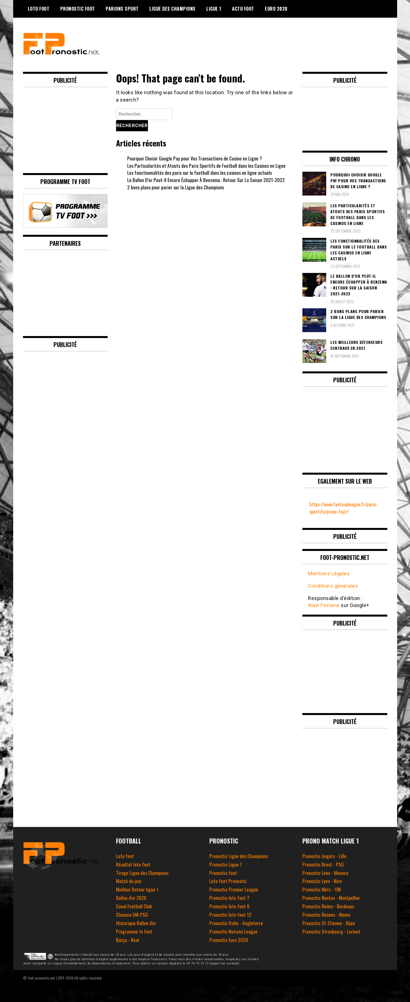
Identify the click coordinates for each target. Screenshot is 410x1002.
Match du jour (129, 880)
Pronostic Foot (77, 8)
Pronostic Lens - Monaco (325, 872)
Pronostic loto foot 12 (230, 914)
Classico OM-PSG (132, 914)
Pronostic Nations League (233, 931)
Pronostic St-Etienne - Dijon (328, 922)
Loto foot (125, 855)
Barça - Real (127, 939)
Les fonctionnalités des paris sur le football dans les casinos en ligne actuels (199, 172)
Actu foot (243, 8)
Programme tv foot (134, 931)
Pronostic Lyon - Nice (322, 880)
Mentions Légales (329, 573)
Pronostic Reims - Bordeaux (328, 905)
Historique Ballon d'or (136, 922)
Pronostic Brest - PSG (323, 864)
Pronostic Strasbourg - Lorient (331, 931)
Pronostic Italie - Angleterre (236, 922)
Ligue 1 (213, 8)
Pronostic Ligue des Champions (238, 855)
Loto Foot (39, 8)
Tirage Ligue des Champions (142, 872)
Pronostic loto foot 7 (229, 897)
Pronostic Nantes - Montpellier (331, 897)
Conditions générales (333, 586)
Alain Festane (324, 605)
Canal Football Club (134, 905)
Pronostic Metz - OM (321, 889)
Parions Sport (122, 8)
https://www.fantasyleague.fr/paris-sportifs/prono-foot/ (344, 507)
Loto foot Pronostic (228, 880)
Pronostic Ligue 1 (225, 864)
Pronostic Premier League (233, 889)
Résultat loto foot (133, 864)
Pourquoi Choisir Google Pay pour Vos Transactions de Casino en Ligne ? (195, 158)
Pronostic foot (223, 872)
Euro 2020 (276, 8)
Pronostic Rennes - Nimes (326, 914)
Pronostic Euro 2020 (228, 939)
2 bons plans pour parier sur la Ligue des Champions (175, 187)
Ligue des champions (172, 8)
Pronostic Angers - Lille (324, 855)
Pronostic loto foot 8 (229, 905)
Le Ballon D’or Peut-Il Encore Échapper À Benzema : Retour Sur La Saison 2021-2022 (206, 179)
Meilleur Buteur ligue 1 (137, 889)
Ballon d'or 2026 (131, 897)
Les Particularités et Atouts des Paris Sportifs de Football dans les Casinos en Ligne (206, 165)
